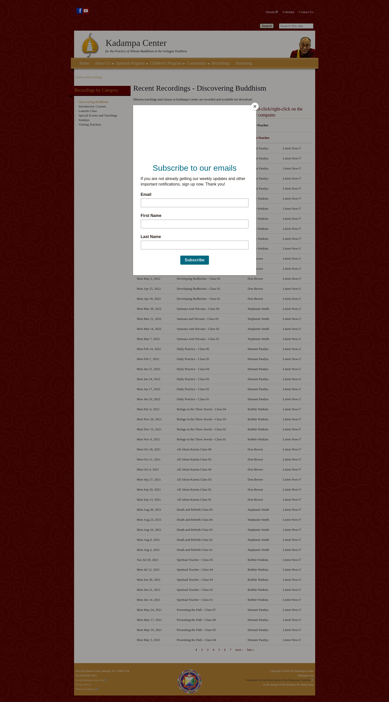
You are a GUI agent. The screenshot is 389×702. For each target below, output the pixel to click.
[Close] (255, 106)
